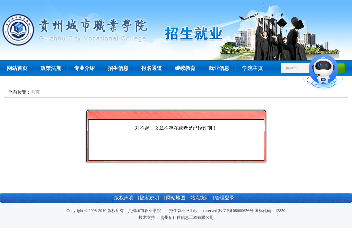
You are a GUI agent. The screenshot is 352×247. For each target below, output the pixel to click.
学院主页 (252, 68)
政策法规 (50, 68)
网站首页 (17, 68)
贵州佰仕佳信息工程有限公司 (187, 217)
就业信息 (219, 68)
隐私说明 (150, 197)
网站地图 (175, 197)
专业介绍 (84, 68)
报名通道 (151, 68)
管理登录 (224, 197)
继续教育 (185, 68)
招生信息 (118, 68)
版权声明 (124, 197)
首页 (35, 92)
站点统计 (200, 197)
